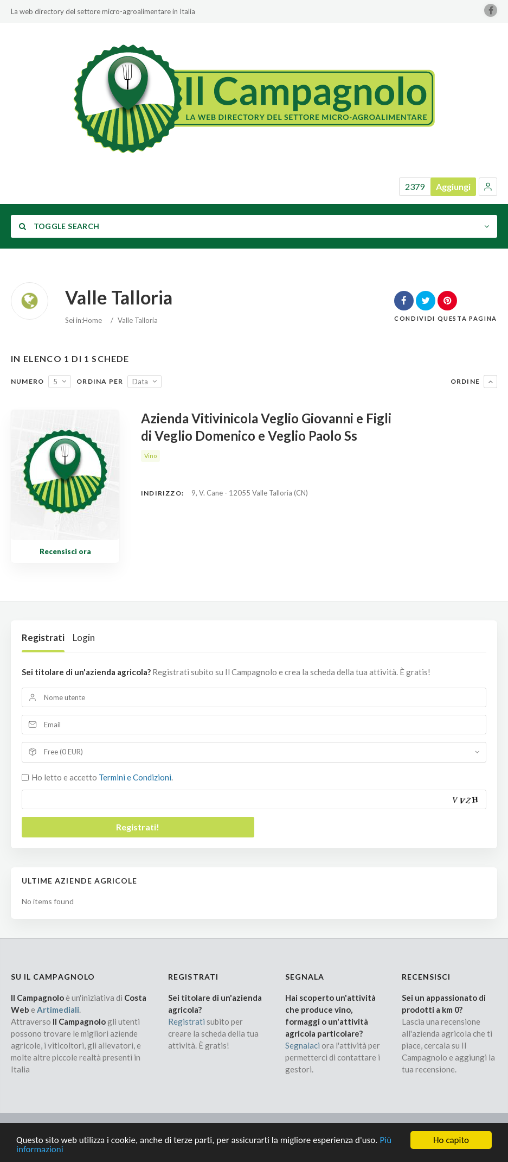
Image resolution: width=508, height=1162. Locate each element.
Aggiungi (453, 186)
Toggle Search (59, 226)
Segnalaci (302, 1045)
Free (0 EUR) (63, 751)
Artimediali (58, 1009)
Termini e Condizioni (135, 777)
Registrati (43, 637)
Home (92, 320)
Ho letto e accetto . (102, 777)
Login (84, 637)
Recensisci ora (65, 551)
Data (140, 381)
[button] (488, 186)
